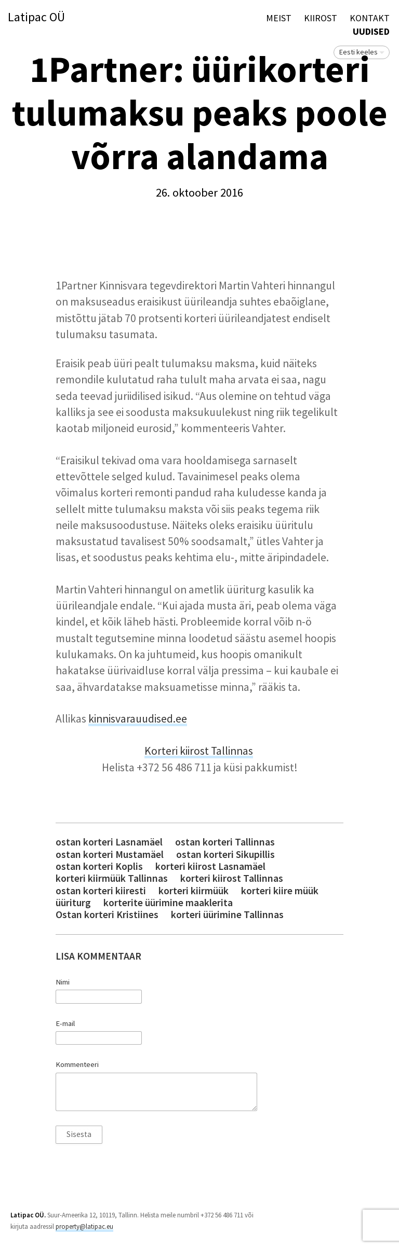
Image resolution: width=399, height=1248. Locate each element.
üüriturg (73, 903)
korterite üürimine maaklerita (168, 903)
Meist (278, 18)
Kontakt (370, 18)
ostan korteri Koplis (99, 866)
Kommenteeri (77, 1064)
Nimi (63, 982)
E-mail (65, 1023)
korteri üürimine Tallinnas (227, 915)
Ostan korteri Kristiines (107, 915)
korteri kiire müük (279, 891)
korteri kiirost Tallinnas (231, 878)
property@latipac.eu (84, 1226)
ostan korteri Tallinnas (225, 842)
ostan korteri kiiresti (101, 891)
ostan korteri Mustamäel (110, 855)
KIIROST (320, 18)
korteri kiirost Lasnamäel (210, 866)
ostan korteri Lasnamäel (109, 842)
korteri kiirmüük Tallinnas (112, 878)
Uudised (371, 31)
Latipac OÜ (36, 17)
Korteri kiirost (177, 751)
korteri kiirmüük (193, 891)
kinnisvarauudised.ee (137, 719)
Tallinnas (232, 751)
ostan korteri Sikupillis (225, 855)
